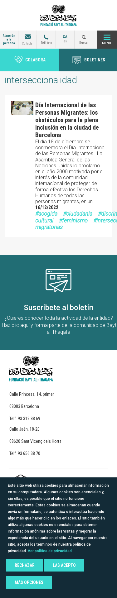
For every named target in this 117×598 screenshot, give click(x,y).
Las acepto (64, 565)
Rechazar (25, 565)
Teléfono (46, 43)
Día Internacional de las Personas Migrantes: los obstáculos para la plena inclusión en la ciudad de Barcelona (67, 120)
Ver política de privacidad (50, 551)
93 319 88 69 (29, 418)
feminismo (75, 220)
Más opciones (29, 582)
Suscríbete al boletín (58, 307)
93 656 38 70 (29, 453)
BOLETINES (94, 59)
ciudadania (79, 213)
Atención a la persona (9, 39)
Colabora (35, 59)
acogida (47, 213)
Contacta (27, 43)
